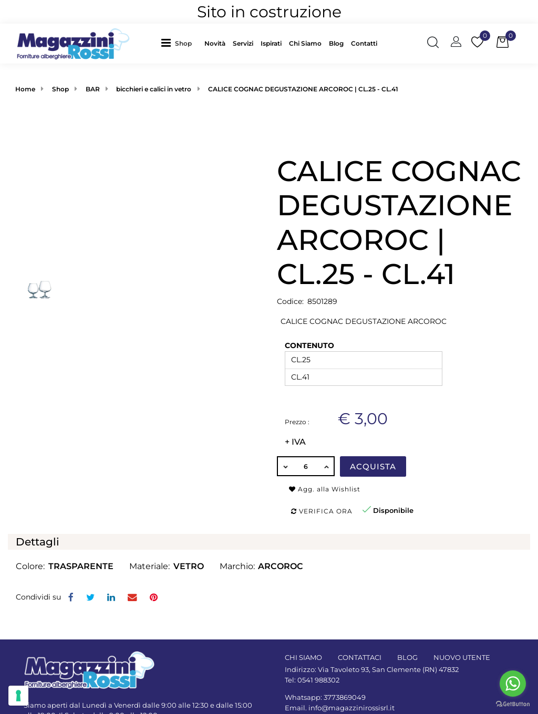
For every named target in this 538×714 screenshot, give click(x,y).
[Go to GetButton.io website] (513, 703)
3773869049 (345, 697)
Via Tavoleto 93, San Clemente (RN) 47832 (388, 669)
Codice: (290, 301)
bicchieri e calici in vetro (153, 89)
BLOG (407, 657)
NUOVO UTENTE (461, 657)
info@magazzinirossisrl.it (351, 708)
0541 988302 (318, 680)
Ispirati (271, 43)
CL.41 (300, 377)
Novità (214, 43)
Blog (336, 43)
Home (25, 89)
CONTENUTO (309, 345)
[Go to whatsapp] (513, 683)
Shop (183, 43)
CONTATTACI (359, 657)
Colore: (30, 566)
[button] (186, 43)
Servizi (243, 43)
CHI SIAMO (303, 657)
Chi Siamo (305, 43)
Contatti (364, 43)
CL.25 (301, 359)
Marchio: (237, 566)
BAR (93, 89)
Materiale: (149, 566)
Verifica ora (322, 511)
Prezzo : (297, 422)
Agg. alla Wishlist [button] (324, 489)
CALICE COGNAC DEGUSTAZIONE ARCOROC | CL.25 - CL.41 (303, 89)
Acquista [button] (373, 466)
